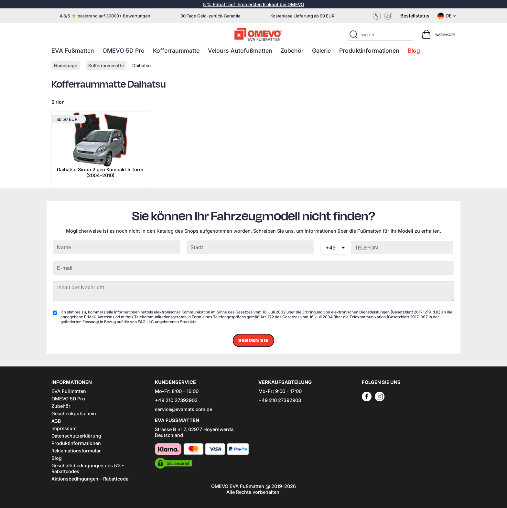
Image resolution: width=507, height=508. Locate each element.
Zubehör (292, 50)
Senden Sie (253, 340)
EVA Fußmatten (72, 50)
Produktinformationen (369, 50)
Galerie (321, 50)
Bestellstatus (414, 16)
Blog (414, 50)
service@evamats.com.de (183, 409)
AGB (56, 421)
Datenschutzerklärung (76, 436)
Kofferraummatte (176, 50)
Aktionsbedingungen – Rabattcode (89, 479)
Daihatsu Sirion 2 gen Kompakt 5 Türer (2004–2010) (100, 172)
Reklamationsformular (76, 451)
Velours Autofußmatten (240, 50)
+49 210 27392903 (176, 400)
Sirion (58, 102)
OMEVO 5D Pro (123, 50)
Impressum (64, 428)
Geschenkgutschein (73, 414)
